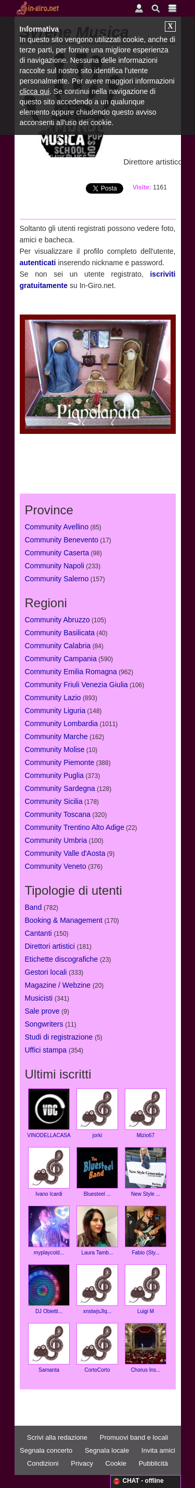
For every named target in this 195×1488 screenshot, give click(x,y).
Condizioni (43, 1463)
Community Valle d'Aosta (65, 853)
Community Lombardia (61, 723)
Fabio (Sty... (145, 1230)
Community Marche (56, 736)
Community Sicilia (54, 801)
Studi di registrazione (59, 1037)
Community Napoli (54, 566)
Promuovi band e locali (134, 1437)
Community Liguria (55, 710)
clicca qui (35, 91)
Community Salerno (57, 579)
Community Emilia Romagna (71, 671)
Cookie (116, 1463)
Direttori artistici (50, 946)
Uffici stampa (46, 1050)
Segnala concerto (46, 1450)
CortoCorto (97, 1348)
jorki (97, 1113)
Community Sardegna (60, 788)
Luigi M (145, 1289)
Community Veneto (55, 866)
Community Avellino (57, 527)
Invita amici (158, 1450)
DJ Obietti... (49, 1289)
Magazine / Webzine (58, 985)
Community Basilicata (60, 633)
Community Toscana (58, 814)
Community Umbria (56, 840)
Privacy (82, 1463)
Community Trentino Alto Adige (74, 827)
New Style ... (145, 1172)
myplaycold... (49, 1230)
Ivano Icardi (49, 1172)
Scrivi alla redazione (57, 1437)
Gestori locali (46, 972)
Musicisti (39, 998)
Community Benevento (62, 540)
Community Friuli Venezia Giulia (76, 684)
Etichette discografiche (61, 959)
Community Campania (61, 658)
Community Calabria (58, 645)
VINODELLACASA (48, 1113)
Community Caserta (57, 553)
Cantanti (38, 933)
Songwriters (44, 1024)
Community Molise (55, 749)
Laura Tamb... (97, 1230)
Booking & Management (63, 920)
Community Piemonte (60, 762)
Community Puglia (54, 775)
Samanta (49, 1348)
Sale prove (42, 1011)
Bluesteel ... (97, 1172)
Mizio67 (145, 1113)
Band (33, 907)
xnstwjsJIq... (97, 1289)
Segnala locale (107, 1450)
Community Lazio (53, 697)
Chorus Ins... (145, 1348)
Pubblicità (153, 1463)
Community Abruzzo (57, 620)
